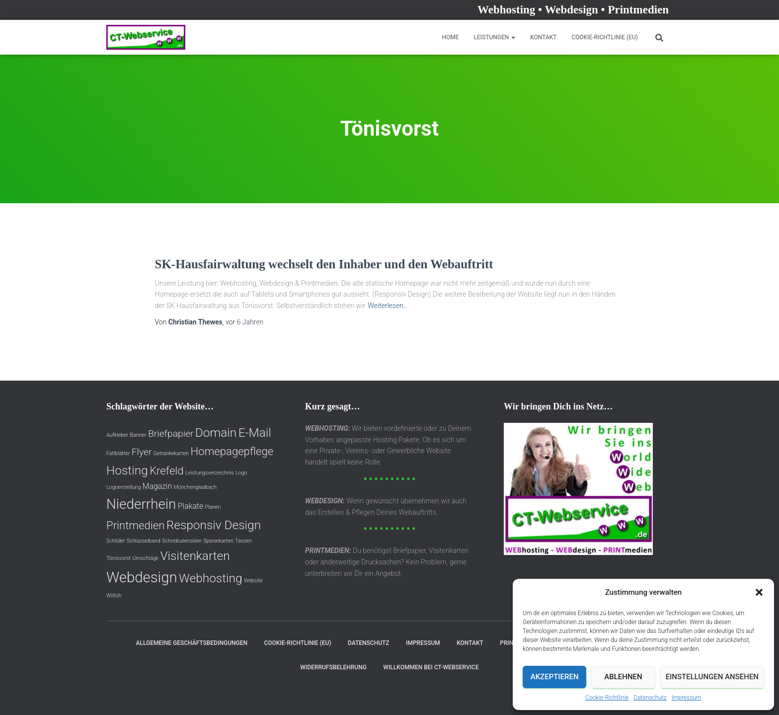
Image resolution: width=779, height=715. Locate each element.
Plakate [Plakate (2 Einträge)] (190, 506)
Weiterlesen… (388, 306)
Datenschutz (650, 697)
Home (450, 37)
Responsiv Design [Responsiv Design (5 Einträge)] (213, 525)
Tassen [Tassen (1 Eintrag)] (243, 541)
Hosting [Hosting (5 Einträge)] (127, 470)
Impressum (686, 697)
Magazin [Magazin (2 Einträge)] (157, 486)
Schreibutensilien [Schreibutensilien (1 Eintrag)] (182, 541)
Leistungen (495, 37)
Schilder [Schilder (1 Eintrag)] (115, 541)
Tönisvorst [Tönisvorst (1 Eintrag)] (118, 558)
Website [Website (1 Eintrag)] (253, 580)
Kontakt (543, 37)
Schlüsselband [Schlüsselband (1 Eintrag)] (143, 541)
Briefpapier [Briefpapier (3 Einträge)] (170, 433)
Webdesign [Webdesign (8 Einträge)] (141, 577)
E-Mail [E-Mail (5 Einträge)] (254, 432)
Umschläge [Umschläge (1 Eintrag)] (145, 558)
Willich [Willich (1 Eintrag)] (113, 595)
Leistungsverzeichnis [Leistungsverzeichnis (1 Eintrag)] (209, 473)
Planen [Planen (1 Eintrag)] (213, 507)
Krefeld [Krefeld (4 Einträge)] (166, 470)
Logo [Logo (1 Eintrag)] (241, 473)
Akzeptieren (555, 676)
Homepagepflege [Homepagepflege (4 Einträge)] (232, 451)
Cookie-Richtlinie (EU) (604, 37)
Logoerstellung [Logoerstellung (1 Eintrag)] (123, 487)
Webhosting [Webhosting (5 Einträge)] (210, 578)
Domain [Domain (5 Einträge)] (215, 432)
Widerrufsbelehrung (333, 667)
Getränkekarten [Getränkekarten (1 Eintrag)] (171, 453)
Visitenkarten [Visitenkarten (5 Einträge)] (195, 556)
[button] (759, 592)
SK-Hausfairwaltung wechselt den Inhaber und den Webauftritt (324, 264)
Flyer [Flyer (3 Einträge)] (142, 452)
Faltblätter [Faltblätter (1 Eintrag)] (118, 453)
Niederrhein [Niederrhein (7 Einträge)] (141, 504)
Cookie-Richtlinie (606, 697)
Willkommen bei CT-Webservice (430, 667)
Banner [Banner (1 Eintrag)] (138, 435)
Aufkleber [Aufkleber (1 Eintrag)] (117, 435)
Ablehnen (623, 676)
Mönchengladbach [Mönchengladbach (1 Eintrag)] (195, 487)
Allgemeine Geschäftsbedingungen (191, 642)
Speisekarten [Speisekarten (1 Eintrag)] (218, 541)
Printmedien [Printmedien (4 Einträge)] (135, 525)
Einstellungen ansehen (712, 676)
